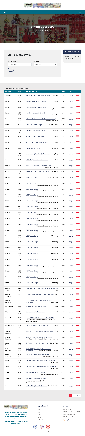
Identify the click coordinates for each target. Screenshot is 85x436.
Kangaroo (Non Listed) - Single (35, 130)
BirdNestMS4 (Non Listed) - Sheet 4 (36, 306)
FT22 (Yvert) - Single (32, 183)
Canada (7, 154)
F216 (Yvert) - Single (32, 201)
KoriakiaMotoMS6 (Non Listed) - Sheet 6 (38, 325)
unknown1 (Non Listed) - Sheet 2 (36, 378)
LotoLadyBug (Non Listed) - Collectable (38, 154)
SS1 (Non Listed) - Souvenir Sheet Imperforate (40, 294)
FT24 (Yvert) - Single (32, 218)
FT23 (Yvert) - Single (32, 212)
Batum (7, 101)
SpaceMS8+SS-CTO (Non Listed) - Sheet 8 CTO (40, 318)
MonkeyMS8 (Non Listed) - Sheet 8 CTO (38, 355)
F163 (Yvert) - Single (32, 271)
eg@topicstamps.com (71, 420)
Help (38, 412)
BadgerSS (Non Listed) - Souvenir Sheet (38, 95)
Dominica (8, 177)
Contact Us (40, 414)
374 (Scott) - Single (31, 177)
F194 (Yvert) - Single (32, 224)
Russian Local (9, 325)
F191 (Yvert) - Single (32, 277)
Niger (7, 312)
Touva (7, 372)
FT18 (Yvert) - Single (32, 207)
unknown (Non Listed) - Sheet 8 (35, 372)
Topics (39, 417)
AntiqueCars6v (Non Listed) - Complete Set (39, 337)
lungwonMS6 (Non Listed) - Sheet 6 (36, 107)
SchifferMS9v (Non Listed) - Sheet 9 (36, 386)
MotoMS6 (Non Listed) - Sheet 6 (35, 136)
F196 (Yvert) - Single (32, 236)
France (7, 183)
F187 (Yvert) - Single (32, 195)
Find (10, 70)
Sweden (7, 360)
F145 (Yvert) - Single (32, 253)
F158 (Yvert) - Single (32, 259)
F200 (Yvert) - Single (32, 189)
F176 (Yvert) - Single (32, 247)
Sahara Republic (8, 332)
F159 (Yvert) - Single (32, 283)
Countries (40, 419)
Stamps (39, 409)
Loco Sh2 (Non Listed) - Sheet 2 (35, 113)
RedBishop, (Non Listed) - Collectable (37, 171)
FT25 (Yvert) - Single (32, 265)
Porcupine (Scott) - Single (33, 148)
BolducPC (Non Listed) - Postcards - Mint (38, 166)
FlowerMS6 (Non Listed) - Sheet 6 (36, 101)
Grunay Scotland (8, 289)
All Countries (12, 61)
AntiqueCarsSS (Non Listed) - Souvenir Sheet (39, 331)
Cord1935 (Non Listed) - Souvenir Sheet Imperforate (42, 288)
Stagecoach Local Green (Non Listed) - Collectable (41, 366)
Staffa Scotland (8, 344)
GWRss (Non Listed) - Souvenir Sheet (37, 343)
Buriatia (7, 125)
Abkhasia (8, 95)
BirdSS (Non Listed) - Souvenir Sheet (37, 142)
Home (37, 30)
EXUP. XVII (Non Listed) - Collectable (37, 160)
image (71, 95)
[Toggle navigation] (80, 12)
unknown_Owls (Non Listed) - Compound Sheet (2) (41, 119)
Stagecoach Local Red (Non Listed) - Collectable (40, 360)
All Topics (36, 61)
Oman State (9, 318)
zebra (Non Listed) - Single (34, 125)
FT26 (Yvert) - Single (32, 230)
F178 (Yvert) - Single (32, 242)
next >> (78, 395)
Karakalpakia (9, 306)
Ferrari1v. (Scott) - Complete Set (35, 312)
